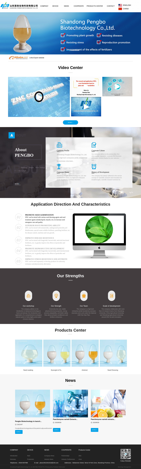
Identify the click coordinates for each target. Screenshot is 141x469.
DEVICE (55, 6)
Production (30, 459)
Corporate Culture (98, 151)
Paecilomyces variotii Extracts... (65, 419)
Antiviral (85, 370)
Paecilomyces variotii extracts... (103, 419)
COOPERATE (79, 6)
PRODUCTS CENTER (95, 6)
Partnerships (65, 456)
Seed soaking (28, 370)
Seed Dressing (113, 370)
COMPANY (44, 6)
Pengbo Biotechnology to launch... (28, 421)
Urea (80, 459)
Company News (49, 456)
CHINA (123, 9)
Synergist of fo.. (56, 370)
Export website (39, 58)
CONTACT (111, 6)
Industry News (48, 459)
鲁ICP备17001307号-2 (39, 467)
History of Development (100, 172)
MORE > (70, 122)
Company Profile (63, 151)
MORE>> (18, 432)
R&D (28, 456)
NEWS (66, 6)
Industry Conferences (68, 459)
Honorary (13, 459)
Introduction (13, 456)
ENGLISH (124, 5)
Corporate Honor (63, 172)
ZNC (80, 456)
